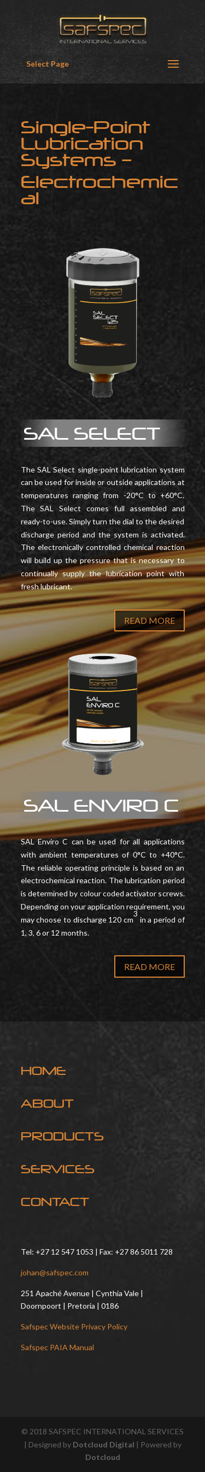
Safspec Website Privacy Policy (74, 1326)
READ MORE (149, 620)
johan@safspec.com (55, 1272)
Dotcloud (102, 1457)
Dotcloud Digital (103, 1444)
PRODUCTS (62, 1136)
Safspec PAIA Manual (57, 1347)
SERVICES (58, 1168)
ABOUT (47, 1103)
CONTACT (55, 1201)
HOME (43, 1070)
